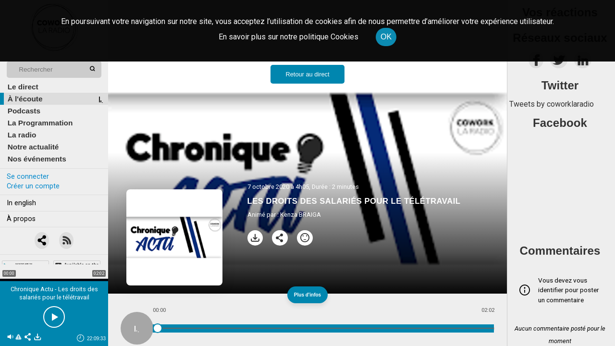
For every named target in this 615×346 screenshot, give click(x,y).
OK (386, 37)
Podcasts (24, 111)
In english (21, 203)
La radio (22, 135)
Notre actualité (33, 147)
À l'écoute (25, 99)
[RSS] (66, 240)
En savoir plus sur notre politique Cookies (288, 36)
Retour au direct (307, 74)
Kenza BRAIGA (300, 214)
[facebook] (536, 62)
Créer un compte (33, 186)
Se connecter (28, 177)
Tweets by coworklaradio (551, 104)
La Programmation (40, 123)
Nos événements (37, 159)
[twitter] (558, 62)
